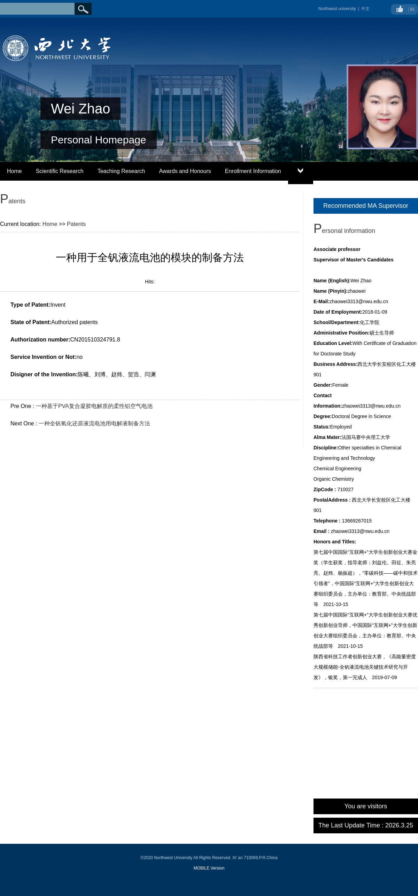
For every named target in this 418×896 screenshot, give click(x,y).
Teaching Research (121, 171)
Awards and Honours (185, 171)
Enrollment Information (253, 171)
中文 (365, 8)
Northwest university (337, 8)
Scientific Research (60, 171)
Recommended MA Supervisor (365, 205)
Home (14, 171)
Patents (76, 224)
